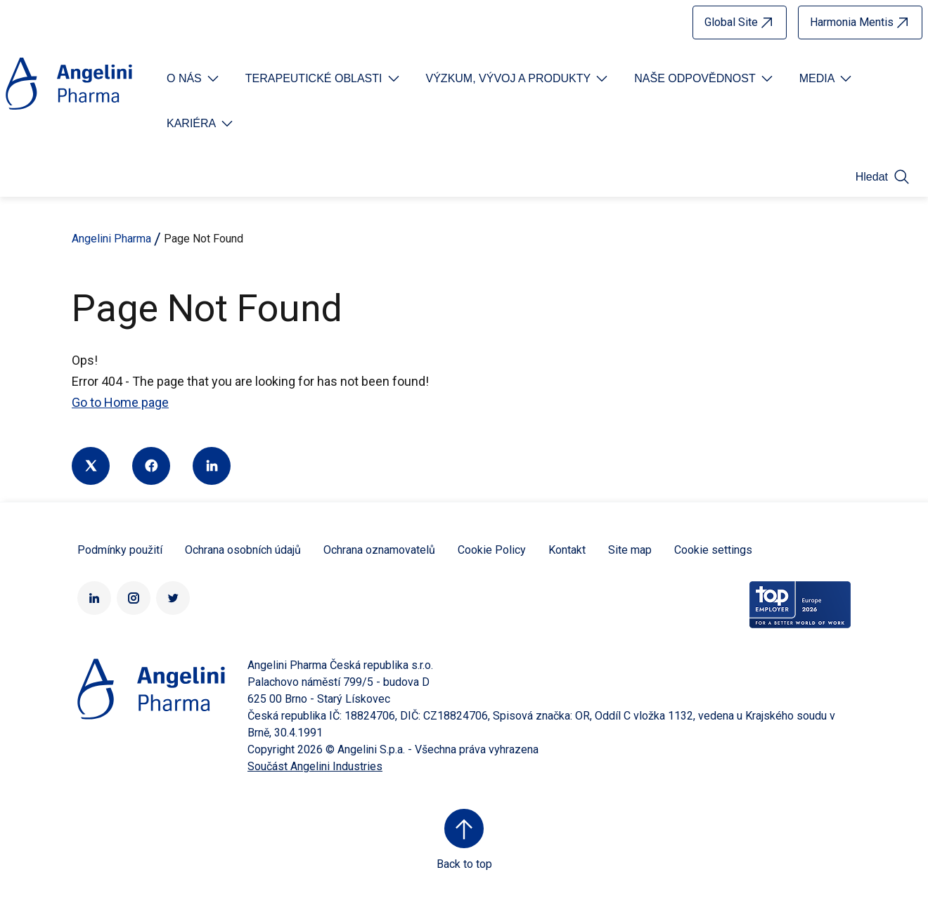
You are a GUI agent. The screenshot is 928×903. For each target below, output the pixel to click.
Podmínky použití (119, 550)
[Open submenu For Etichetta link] (194, 79)
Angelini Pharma (111, 238)
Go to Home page (120, 402)
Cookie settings (713, 550)
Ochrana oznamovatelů (379, 550)
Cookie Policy (492, 550)
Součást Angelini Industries (314, 766)
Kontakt (567, 550)
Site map (630, 550)
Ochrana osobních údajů (243, 550)
